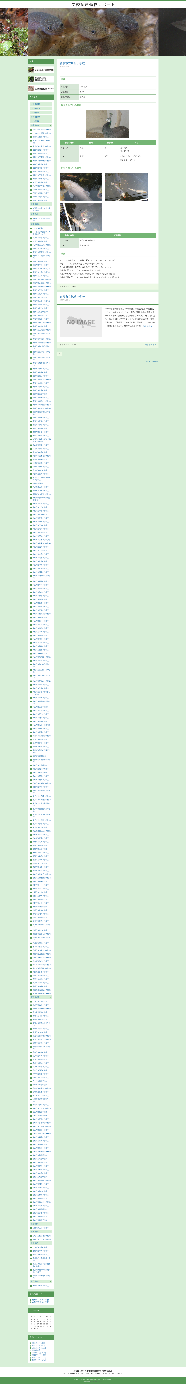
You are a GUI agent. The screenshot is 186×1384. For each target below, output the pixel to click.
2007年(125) (35, 108)
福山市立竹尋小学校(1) (41, 1195)
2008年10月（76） (39, 1355)
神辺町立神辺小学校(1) (41, 1105)
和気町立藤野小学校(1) (41, 474)
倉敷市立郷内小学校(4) (41, 417)
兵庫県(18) (35, 125)
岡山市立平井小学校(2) (41, 585)
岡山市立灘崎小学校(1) (41, 639)
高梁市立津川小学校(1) (41, 983)
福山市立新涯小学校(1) (41, 1148)
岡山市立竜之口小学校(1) (42, 657)
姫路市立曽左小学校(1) (41, 164)
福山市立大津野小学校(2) (42, 1126)
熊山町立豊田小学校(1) (41, 838)
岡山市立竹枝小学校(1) (41, 661)
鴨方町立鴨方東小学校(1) (42, 993)
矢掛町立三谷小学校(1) (41, 871)
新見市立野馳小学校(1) (41, 743)
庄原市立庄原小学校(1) (41, 1059)
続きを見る (147, 326)
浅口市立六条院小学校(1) (42, 783)
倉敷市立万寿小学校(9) (41, 248)
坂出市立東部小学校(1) (41, 1254)
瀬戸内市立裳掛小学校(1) (42, 820)
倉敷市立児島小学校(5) (41, 290)
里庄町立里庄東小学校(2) (42, 965)
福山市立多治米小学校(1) (42, 1123)
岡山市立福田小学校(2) (41, 653)
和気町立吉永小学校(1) (41, 463)
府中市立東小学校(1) (40, 1085)
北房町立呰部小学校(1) (41, 449)
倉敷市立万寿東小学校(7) (42, 252)
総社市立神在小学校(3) (41, 921)
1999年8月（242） (39, 1360)
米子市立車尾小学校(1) (41, 1286)
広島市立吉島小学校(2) (41, 1052)
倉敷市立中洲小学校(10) (41, 272)
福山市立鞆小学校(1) (40, 1220)
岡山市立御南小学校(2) (41, 596)
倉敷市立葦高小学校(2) (41, 390)
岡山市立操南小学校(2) (41, 603)
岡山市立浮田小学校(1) (41, 632)
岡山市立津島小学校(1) (41, 628)
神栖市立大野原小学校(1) (42, 1239)
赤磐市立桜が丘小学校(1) (42, 957)
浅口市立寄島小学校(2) (41, 787)
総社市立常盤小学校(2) (41, 910)
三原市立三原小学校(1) (41, 1001)
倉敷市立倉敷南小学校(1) (42, 279)
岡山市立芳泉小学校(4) (41, 688)
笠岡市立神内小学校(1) (41, 896)
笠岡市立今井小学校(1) (41, 885)
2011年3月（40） (39, 1345)
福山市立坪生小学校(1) (41, 1119)
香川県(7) (34, 1243)
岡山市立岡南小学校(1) (41, 572)
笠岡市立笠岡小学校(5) (41, 899)
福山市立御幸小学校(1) (41, 1144)
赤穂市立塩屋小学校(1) (41, 193)
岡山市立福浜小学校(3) (41, 646)
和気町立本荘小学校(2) (41, 470)
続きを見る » (150, 345)
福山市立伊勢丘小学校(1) (42, 874)
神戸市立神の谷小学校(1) (42, 186)
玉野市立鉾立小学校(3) (41, 856)
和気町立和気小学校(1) (41, 467)
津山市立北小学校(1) (40, 765)
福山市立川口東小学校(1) (42, 1134)
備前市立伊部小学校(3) (41, 425)
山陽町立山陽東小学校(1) (42, 494)
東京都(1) (34, 1224)
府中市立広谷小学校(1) (41, 1077)
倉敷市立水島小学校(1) (41, 326)
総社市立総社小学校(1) (41, 930)
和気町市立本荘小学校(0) (42, 456)
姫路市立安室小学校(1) (41, 153)
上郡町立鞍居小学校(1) (41, 137)
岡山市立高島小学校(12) (41, 725)
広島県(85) (35, 997)
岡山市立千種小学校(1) (41, 525)
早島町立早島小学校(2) (41, 747)
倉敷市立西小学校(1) (40, 394)
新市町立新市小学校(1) (41, 1092)
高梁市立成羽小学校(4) (41, 979)
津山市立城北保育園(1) (41, 769)
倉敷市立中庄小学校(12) (41, 269)
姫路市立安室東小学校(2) (42, 157)
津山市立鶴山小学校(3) (41, 780)
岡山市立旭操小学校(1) (41, 607)
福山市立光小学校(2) (40, 1112)
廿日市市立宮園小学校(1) (42, 736)
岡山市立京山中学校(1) (41, 514)
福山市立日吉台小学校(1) (42, 1152)
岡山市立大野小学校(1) (41, 554)
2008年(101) (35, 113)
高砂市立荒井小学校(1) (41, 197)
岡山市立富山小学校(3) (41, 568)
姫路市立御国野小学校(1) (42, 161)
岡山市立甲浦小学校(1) (41, 643)
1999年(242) (35, 104)
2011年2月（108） (39, 1348)
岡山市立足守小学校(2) (41, 710)
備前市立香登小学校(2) (41, 436)
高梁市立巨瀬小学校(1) (41, 975)
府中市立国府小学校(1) (41, 1070)
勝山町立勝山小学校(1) (41, 445)
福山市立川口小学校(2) (41, 1130)
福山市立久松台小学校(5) (42, 1108)
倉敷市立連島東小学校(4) (42, 408)
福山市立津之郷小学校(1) (42, 1180)
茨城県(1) (34, 1232)
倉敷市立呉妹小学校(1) (41, 294)
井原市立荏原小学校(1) (41, 241)
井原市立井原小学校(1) (41, 238)
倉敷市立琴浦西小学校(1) (42, 343)
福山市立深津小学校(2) (41, 1184)
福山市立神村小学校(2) (41, 1191)
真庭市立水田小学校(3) (41, 867)
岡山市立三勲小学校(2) (41, 504)
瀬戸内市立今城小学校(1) (42, 796)
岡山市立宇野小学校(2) (41, 565)
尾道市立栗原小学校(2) (41, 1043)
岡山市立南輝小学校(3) (41, 529)
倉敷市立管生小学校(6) (41, 369)
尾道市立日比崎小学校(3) (42, 1036)
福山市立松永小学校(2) (41, 1162)
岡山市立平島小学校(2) (41, 588)
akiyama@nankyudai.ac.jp (113, 1373)
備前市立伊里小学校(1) (41, 428)
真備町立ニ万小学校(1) (41, 863)
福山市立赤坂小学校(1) (41, 1213)
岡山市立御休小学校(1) (41, 592)
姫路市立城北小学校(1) (41, 150)
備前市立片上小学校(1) (41, 432)
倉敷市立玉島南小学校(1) (42, 330)
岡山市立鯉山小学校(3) (41, 729)
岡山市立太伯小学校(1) (41, 558)
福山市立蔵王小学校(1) (41, 1206)
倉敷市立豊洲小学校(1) (41, 397)
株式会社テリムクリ (96, 1381)
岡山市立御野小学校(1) (41, 599)
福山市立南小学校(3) (40, 1115)
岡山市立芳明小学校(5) (41, 685)
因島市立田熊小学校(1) (41, 1016)
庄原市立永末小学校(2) (41, 1067)
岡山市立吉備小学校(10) (41, 540)
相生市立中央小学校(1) (41, 860)
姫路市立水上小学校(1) (41, 168)
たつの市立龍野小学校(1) (42, 133)
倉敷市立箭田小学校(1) (41, 372)
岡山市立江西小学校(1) (41, 625)
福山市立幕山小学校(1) (41, 1137)
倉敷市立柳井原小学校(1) (42, 323)
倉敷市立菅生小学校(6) (41, 387)
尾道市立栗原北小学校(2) (42, 1039)
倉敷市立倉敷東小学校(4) (42, 283)
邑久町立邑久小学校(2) (41, 961)
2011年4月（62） (39, 1343)
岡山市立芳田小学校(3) (41, 698)
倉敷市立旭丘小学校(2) (41, 315)
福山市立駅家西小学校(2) (42, 878)
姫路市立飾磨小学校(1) (41, 179)
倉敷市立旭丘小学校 (72, 63)
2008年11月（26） (39, 1353)
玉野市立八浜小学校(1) (41, 842)
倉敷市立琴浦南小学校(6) (42, 339)
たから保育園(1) (38, 228)
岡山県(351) (35, 224)
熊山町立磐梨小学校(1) (41, 834)
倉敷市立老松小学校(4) (41, 383)
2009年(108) (35, 117)
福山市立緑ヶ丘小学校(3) (42, 1202)
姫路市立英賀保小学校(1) (42, 175)
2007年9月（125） (39, 1358)
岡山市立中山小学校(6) (41, 511)
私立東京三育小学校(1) (41, 1228)
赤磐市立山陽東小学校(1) (42, 950)
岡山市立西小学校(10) (40, 707)
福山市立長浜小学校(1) (41, 1216)
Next (154, 33)
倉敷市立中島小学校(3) (41, 261)
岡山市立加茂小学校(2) (41, 522)
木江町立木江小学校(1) (41, 1095)
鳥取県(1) (34, 1281)
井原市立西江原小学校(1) (42, 245)
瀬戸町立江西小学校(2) (41, 827)
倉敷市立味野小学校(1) (41, 297)
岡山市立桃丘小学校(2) (41, 617)
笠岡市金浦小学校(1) (40, 907)
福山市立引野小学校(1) (41, 1141)
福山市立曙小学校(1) (40, 1159)
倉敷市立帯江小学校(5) (41, 308)
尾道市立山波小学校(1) (41, 1032)
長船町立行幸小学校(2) (41, 972)
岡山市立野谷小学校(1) (41, 714)
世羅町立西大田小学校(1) (42, 1009)
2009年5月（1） (38, 1350)
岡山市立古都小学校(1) (41, 532)
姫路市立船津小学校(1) (41, 171)
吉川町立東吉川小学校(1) (42, 146)
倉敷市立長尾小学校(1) (41, 421)
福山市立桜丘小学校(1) (41, 1170)
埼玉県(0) (34, 204)
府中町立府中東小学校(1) (42, 1088)
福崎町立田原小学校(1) (41, 189)
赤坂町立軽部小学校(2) (41, 947)
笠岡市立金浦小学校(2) (41, 903)
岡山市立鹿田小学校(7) (41, 732)
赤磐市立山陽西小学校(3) (42, 954)
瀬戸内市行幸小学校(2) (41, 824)
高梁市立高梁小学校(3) (41, 986)
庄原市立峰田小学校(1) (41, 1056)
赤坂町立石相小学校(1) (41, 943)
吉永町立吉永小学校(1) (41, 452)
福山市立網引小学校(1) (41, 1198)
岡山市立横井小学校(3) (41, 621)
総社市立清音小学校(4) (41, 917)
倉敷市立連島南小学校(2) (42, 405)
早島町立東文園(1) (39, 756)
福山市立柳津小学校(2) (41, 1166)
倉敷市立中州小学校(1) (41, 265)
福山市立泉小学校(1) (40, 1177)
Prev (31, 33)
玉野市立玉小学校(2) (40, 849)
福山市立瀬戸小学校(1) (41, 1188)
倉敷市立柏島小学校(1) (41, 319)
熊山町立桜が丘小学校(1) (42, 831)
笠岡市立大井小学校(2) (41, 889)
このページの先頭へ (151, 362)
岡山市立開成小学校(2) (41, 718)
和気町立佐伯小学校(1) (41, 459)
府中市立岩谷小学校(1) (41, 1074)
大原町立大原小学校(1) (41, 487)
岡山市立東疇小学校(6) (41, 610)
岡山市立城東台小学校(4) (42, 543)
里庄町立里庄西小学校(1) (42, 968)
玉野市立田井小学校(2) (41, 853)
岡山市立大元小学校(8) (41, 550)
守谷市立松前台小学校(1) (42, 1236)
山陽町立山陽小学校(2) (41, 491)
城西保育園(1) (38, 483)
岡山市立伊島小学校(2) (41, 518)
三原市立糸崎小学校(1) (41, 1005)
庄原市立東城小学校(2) (41, 1063)
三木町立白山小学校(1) (41, 1247)
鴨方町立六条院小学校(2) (42, 990)
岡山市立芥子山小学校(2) (42, 681)
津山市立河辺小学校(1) (41, 776)
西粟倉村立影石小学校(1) (42, 934)
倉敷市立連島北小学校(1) (42, 401)
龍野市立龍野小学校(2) (41, 200)
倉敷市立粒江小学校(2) (41, 376)
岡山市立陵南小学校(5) (41, 721)
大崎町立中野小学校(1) (41, 1019)
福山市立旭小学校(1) (40, 1155)
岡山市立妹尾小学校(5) (41, 561)
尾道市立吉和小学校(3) (41, 1029)
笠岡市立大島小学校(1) (41, 892)
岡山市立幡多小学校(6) (41, 581)
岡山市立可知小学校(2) (41, 536)
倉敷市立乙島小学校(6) (41, 276)
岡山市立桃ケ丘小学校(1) (42, 614)
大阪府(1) (34, 214)
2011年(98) (35, 121)
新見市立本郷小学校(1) (41, 739)
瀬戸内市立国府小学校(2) (42, 800)
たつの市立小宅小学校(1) (42, 130)
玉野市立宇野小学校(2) (41, 845)
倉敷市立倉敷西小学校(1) (42, 287)
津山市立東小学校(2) (40, 772)
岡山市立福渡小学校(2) (41, 650)
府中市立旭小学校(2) (40, 1081)
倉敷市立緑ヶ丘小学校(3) (42, 379)
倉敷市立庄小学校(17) (40, 312)
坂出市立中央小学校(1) (41, 1251)
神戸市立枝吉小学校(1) (41, 182)
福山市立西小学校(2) (40, 1209)
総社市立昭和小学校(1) (41, 914)
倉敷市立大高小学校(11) (41, 301)
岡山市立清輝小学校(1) (41, 635)
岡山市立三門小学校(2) (41, 507)
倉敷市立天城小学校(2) (41, 305)
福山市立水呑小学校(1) (41, 1173)
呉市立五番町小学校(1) (41, 1012)
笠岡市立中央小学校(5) (41, 881)
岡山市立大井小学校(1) (41, 547)
